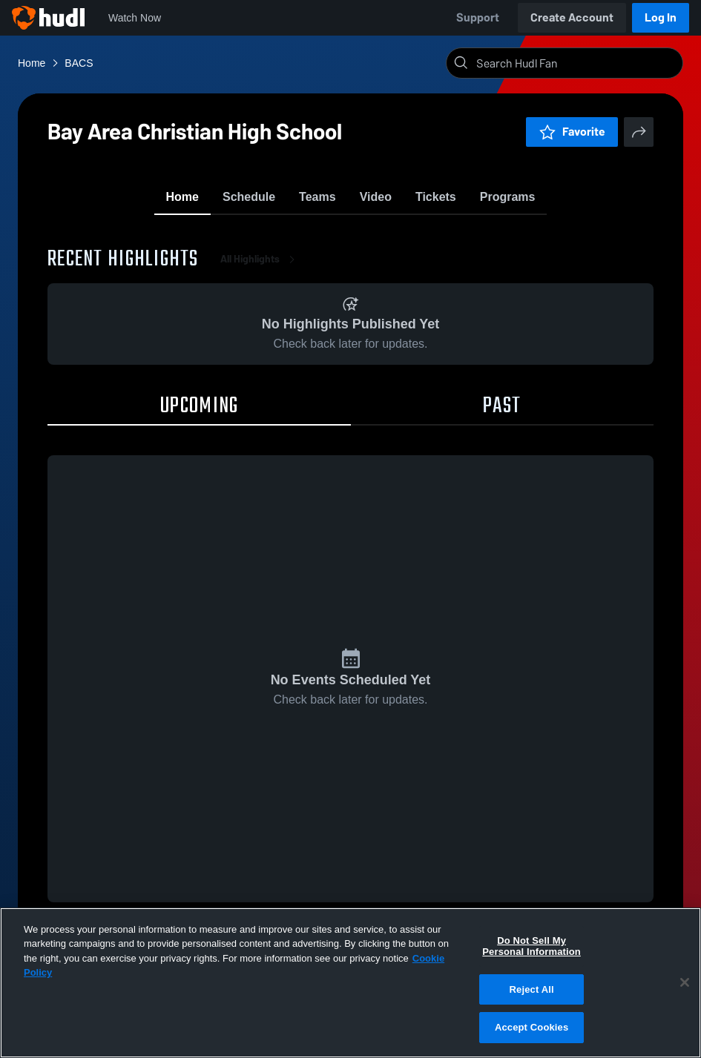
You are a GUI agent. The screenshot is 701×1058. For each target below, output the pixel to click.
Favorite (572, 132)
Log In (661, 17)
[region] (350, 982)
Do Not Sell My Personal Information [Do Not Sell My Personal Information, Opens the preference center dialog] (531, 946)
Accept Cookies (531, 1027)
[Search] (576, 63)
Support (477, 17)
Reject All (532, 989)
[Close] (684, 982)
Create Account (571, 17)
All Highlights (260, 266)
